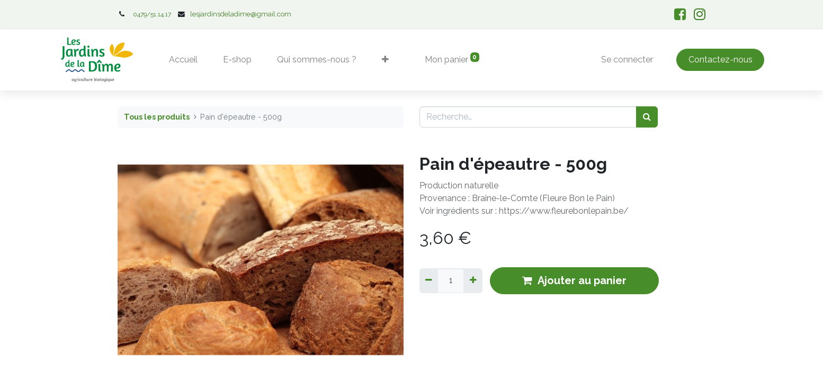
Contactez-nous (720, 60)
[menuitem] (183, 59)
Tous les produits (157, 116)
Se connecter (627, 60)
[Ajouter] (472, 280)
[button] (385, 59)
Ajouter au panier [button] (574, 280)
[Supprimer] (428, 280)
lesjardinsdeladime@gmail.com (240, 14)
